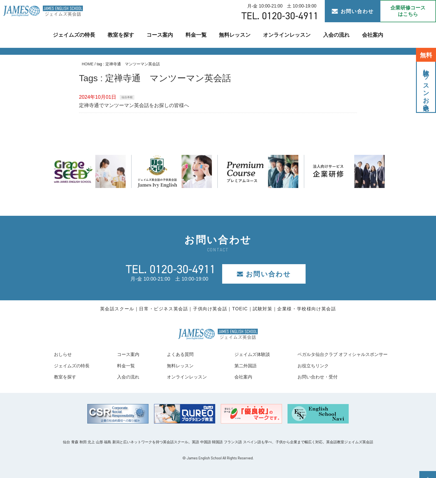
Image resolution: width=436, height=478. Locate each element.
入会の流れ (331, 35)
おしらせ (64, 354)
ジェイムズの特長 (78, 35)
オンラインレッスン (284, 35)
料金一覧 (196, 35)
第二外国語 (238, 365)
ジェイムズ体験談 (246, 354)
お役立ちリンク (303, 365)
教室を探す (123, 35)
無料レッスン (235, 35)
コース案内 (161, 35)
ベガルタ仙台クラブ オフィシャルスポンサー (337, 354)
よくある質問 (175, 354)
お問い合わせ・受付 (308, 377)
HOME (87, 64)
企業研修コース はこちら (407, 11)
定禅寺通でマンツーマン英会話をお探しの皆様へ (134, 105)
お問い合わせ (353, 11)
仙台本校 (127, 97)
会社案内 (367, 35)
